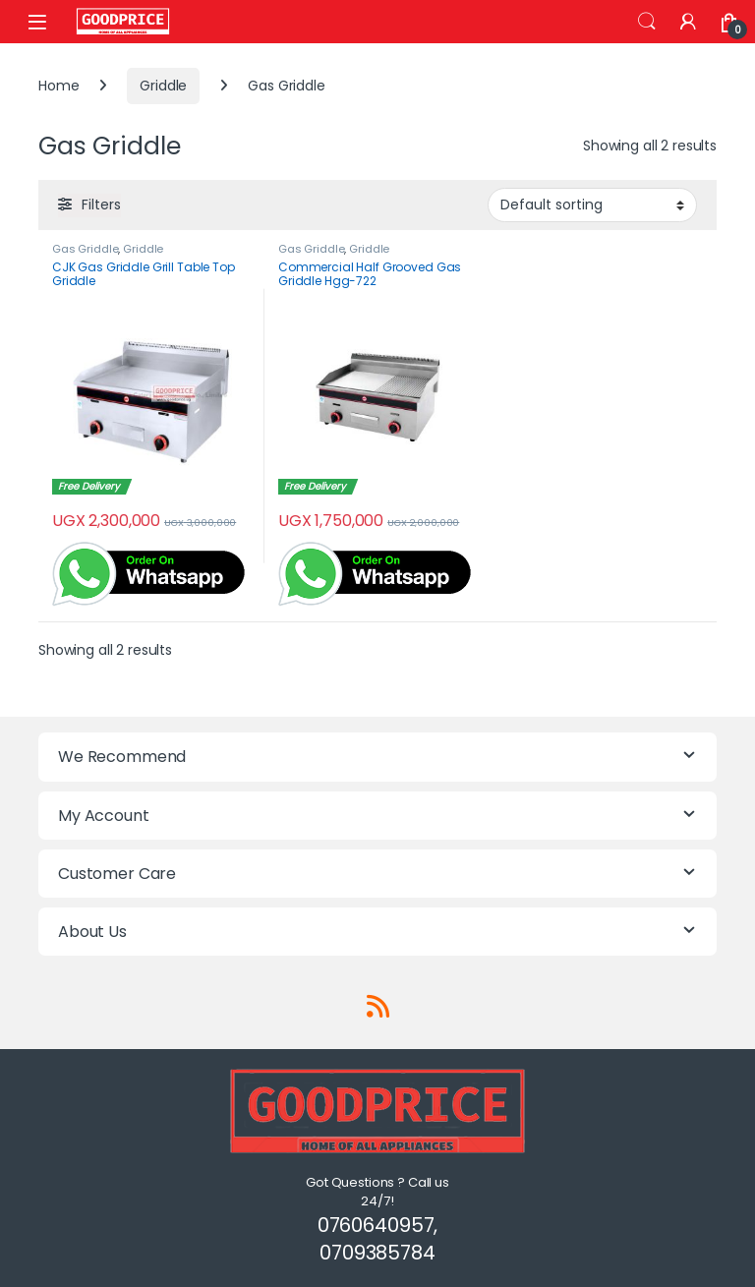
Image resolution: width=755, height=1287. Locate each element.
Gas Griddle (85, 249)
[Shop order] (592, 204)
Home (58, 85)
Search (647, 21)
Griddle (163, 85)
